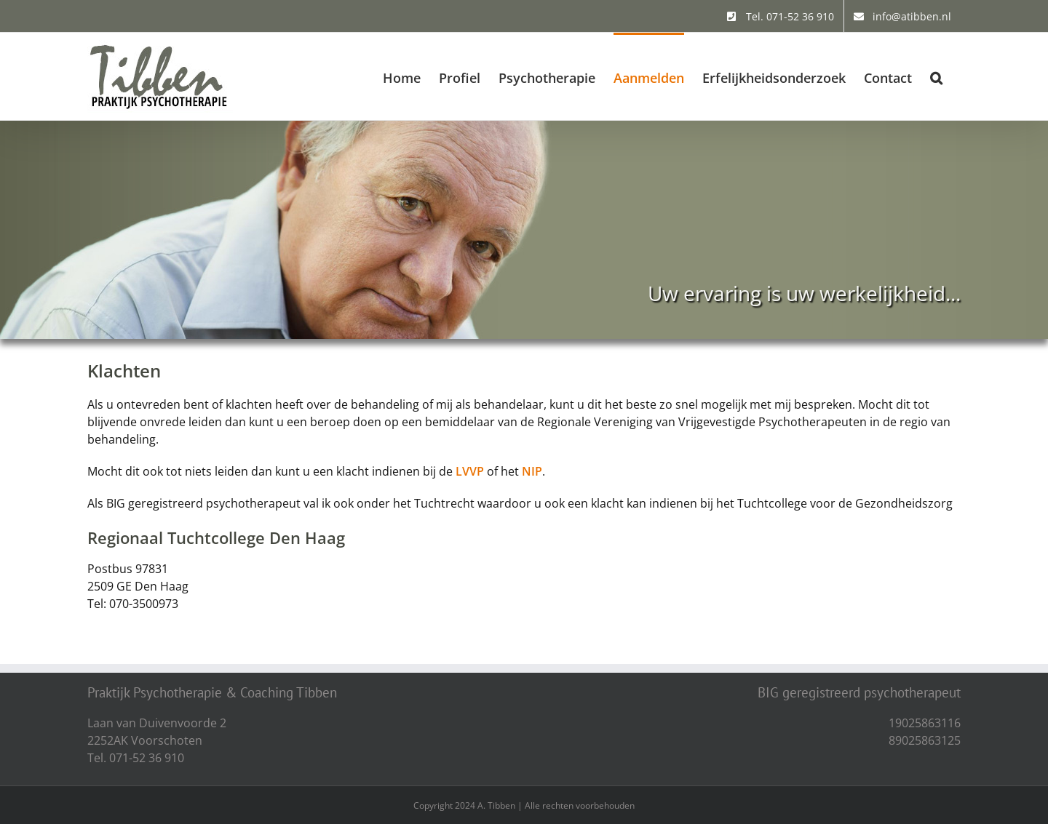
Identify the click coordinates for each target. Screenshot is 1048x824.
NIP (532, 471)
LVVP (470, 471)
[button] (936, 76)
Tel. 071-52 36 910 (135, 758)
